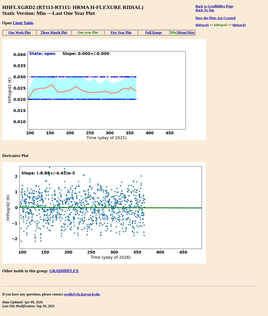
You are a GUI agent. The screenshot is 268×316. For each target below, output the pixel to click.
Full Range (153, 32)
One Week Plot (19, 32)
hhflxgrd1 (202, 25)
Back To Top (204, 10)
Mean (182, 32)
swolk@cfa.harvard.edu (82, 294)
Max (191, 32)
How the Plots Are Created (215, 18)
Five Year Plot (121, 32)
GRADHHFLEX (64, 271)
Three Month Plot (53, 32)
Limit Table (23, 23)
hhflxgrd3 (239, 25)
